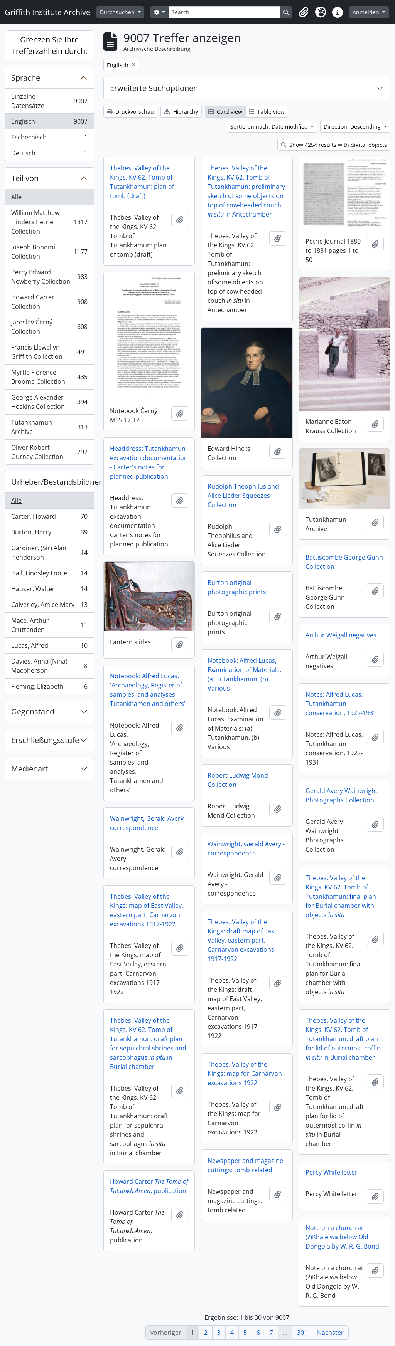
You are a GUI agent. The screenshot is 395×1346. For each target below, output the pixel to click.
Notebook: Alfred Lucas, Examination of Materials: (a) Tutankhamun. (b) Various (244, 674)
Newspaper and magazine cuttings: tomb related (245, 1165)
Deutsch (49, 154)
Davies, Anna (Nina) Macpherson (49, 666)
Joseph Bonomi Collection (49, 251)
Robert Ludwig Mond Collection (238, 780)
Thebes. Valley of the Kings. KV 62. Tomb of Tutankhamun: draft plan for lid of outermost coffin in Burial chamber (343, 1039)
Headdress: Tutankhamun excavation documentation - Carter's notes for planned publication (149, 462)
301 (302, 1332)
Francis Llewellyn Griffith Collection (49, 352)
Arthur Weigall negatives (341, 635)
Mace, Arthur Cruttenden (49, 625)
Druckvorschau (130, 111)
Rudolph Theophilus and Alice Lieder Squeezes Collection (243, 495)
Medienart (29, 768)
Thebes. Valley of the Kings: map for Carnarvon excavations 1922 (245, 1073)
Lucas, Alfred (49, 647)
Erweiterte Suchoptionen (154, 88)
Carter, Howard (49, 518)
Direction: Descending (353, 126)
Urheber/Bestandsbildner (52, 482)
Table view (267, 111)
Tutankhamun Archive (49, 427)
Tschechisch (49, 139)
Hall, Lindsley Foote (49, 574)
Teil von (25, 178)
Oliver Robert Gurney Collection (49, 452)
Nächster (330, 1332)
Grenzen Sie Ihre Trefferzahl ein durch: (49, 45)
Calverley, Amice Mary (49, 606)
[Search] (224, 12)
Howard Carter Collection (49, 302)
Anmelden (367, 12)
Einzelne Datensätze (49, 101)
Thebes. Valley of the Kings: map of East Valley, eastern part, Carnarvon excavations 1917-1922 (146, 910)
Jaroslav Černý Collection (49, 327)
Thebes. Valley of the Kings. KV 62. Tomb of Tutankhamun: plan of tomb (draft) (142, 182)
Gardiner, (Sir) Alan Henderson (49, 552)
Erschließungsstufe (45, 740)
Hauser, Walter (49, 590)
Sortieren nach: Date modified (269, 126)
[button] (303, 12)
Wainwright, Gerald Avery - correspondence (148, 823)
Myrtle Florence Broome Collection (49, 377)
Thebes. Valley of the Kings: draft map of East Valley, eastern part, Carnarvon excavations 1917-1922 (242, 940)
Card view (225, 111)
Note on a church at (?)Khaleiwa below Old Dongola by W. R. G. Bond (342, 1236)
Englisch (49, 123)
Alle (16, 197)
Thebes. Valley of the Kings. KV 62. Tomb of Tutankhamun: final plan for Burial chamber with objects (341, 896)
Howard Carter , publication (149, 1186)
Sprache (25, 77)
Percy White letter (332, 1172)
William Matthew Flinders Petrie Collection (49, 221)
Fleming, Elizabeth (49, 688)
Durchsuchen (118, 12)
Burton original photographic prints (237, 587)
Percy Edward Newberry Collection (49, 277)
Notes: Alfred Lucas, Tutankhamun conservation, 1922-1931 (341, 703)
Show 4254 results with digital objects (334, 144)
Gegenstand (32, 711)
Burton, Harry (49, 534)
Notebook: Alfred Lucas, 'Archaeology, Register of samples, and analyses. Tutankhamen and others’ (147, 690)
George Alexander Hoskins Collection (49, 402)
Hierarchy (181, 111)
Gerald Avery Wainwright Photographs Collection (342, 795)
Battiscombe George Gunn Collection (344, 562)
